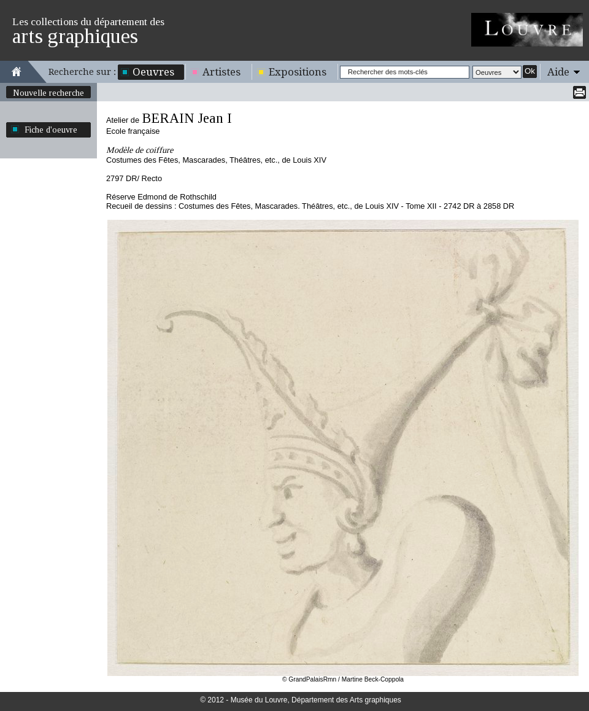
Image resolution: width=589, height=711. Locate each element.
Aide (558, 72)
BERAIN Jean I (187, 118)
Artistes (221, 72)
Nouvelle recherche (48, 93)
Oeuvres (153, 72)
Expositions (297, 72)
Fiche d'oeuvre (51, 129)
